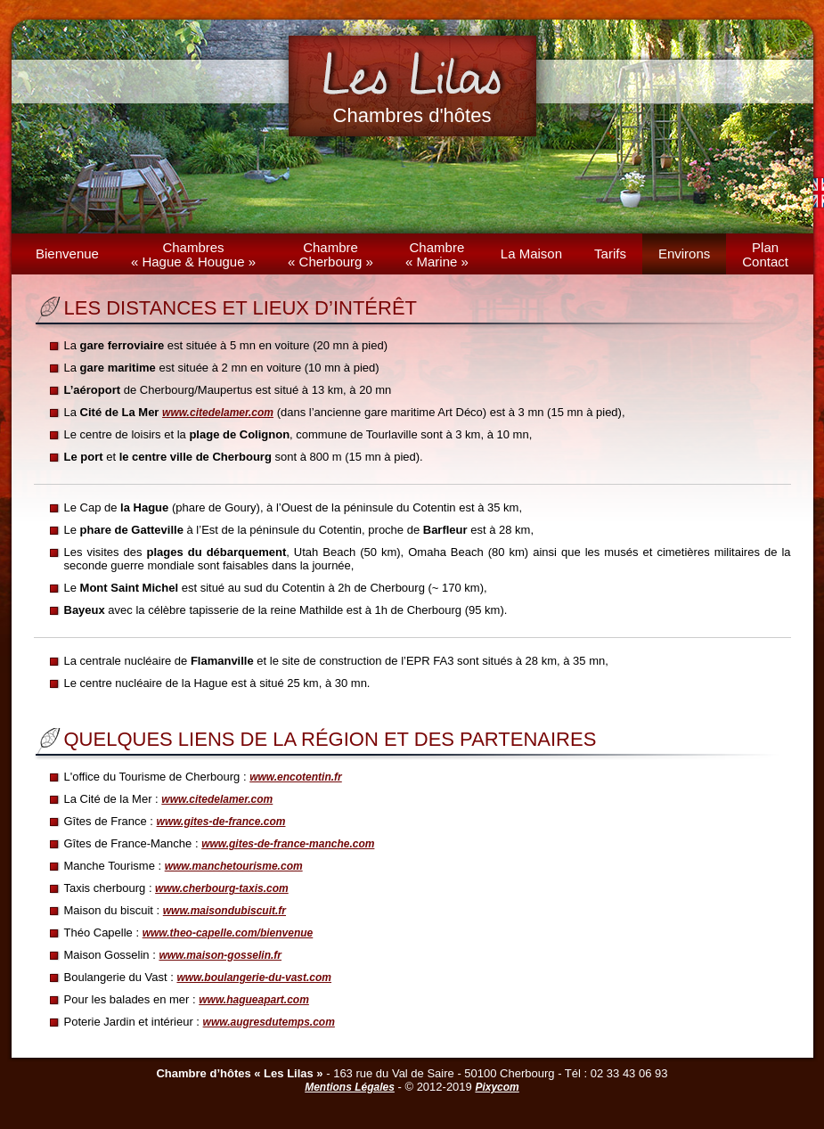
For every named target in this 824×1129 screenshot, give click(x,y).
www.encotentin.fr (295, 777)
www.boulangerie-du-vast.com (253, 977)
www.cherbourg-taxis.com (222, 888)
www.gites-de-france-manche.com (287, 844)
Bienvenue (67, 253)
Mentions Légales (350, 1087)
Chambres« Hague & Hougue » (193, 254)
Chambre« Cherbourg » (330, 254)
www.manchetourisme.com (234, 866)
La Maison (531, 253)
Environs (684, 253)
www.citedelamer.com (217, 412)
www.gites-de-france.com (221, 821)
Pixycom (496, 1087)
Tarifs (610, 253)
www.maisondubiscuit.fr (224, 910)
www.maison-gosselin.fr (220, 955)
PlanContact (765, 254)
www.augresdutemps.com (269, 1022)
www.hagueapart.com (254, 1000)
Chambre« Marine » (437, 254)
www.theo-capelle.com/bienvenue (228, 933)
